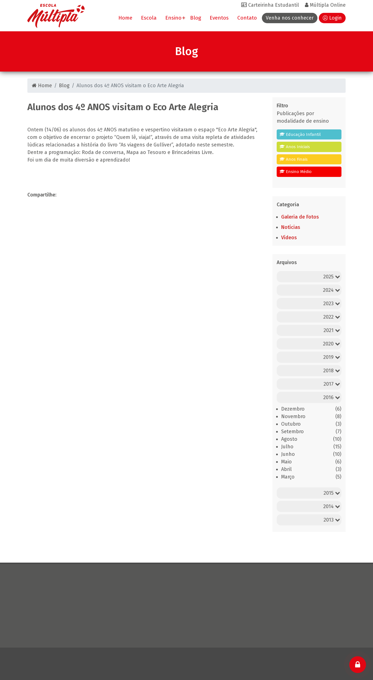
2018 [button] (331, 371)
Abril (286, 469)
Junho (288, 454)
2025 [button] (331, 277)
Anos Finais (293, 159)
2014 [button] (331, 506)
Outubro (291, 424)
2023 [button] (331, 303)
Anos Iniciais (294, 146)
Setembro (292, 431)
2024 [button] (331, 290)
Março (288, 477)
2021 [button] (332, 330)
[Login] (357, 664)
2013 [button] (332, 520)
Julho (287, 447)
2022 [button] (331, 317)
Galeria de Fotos (300, 217)
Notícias (290, 227)
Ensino (173, 18)
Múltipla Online (325, 5)
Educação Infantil (300, 134)
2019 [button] (331, 357)
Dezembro (293, 409)
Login (335, 18)
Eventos (219, 18)
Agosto (289, 439)
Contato (247, 18)
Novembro (293, 416)
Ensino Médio (295, 171)
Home (125, 18)
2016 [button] (331, 397)
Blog (195, 18)
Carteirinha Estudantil (270, 5)
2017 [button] (332, 384)
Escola (149, 18)
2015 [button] (332, 493)
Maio (286, 462)
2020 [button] (331, 344)
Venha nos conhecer (290, 18)
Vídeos (289, 237)
